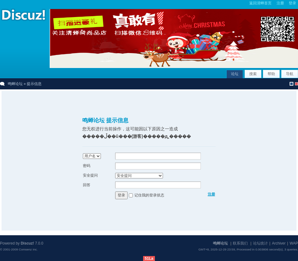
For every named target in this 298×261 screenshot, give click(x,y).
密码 (86, 166)
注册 (280, 3)
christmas (296, 83)
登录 (292, 3)
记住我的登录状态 (149, 195)
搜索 (253, 74)
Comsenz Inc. (28, 249)
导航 (289, 74)
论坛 (234, 74)
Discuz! (27, 243)
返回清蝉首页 (260, 3)
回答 (86, 185)
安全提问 (90, 175)
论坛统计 (260, 243)
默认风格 (291, 84)
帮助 (271, 74)
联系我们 (240, 243)
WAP (294, 243)
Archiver (279, 243)
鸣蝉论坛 (15, 84)
